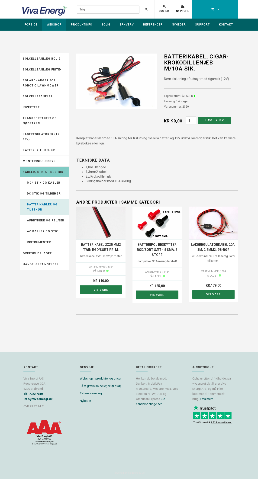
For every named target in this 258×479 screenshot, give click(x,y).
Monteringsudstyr (39, 161)
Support (202, 24)
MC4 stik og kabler (43, 182)
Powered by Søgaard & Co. (129, 472)
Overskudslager (37, 253)
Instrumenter (39, 242)
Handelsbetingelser (41, 264)
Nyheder (179, 24)
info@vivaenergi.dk (37, 399)
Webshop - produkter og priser (100, 378)
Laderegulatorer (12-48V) (42, 137)
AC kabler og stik (42, 231)
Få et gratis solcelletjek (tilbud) (100, 386)
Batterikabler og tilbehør (42, 207)
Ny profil (182, 11)
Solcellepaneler (38, 96)
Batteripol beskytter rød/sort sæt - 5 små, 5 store (157, 250)
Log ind (164, 11)
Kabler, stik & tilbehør (43, 172)
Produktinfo (81, 24)
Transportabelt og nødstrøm (40, 121)
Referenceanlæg (91, 393)
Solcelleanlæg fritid (42, 69)
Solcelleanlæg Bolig (42, 58)
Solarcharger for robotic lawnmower (40, 83)
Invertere (31, 107)
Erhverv (127, 24)
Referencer (153, 24)
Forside (31, 24)
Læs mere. (207, 399)
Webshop (54, 24)
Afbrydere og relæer (45, 220)
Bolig (106, 24)
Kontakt (226, 24)
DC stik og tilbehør (44, 193)
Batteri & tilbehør (39, 150)
